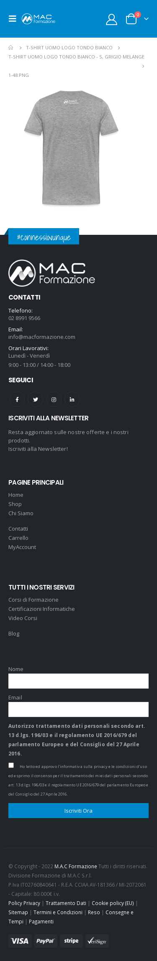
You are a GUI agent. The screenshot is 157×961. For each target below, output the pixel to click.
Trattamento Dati (66, 903)
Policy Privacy (24, 903)
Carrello (18, 538)
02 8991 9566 (24, 318)
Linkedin (72, 399)
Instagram (54, 399)
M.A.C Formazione (75, 866)
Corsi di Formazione (33, 599)
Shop (15, 504)
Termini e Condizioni (57, 912)
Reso (94, 912)
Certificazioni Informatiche (41, 609)
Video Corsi (22, 618)
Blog (13, 633)
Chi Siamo (20, 513)
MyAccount (22, 547)
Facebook (17, 399)
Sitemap (18, 912)
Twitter (35, 399)
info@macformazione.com (41, 337)
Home (15, 494)
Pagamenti (41, 921)
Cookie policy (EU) (113, 903)
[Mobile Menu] (15, 19)
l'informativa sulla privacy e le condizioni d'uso (102, 766)
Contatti (18, 528)
